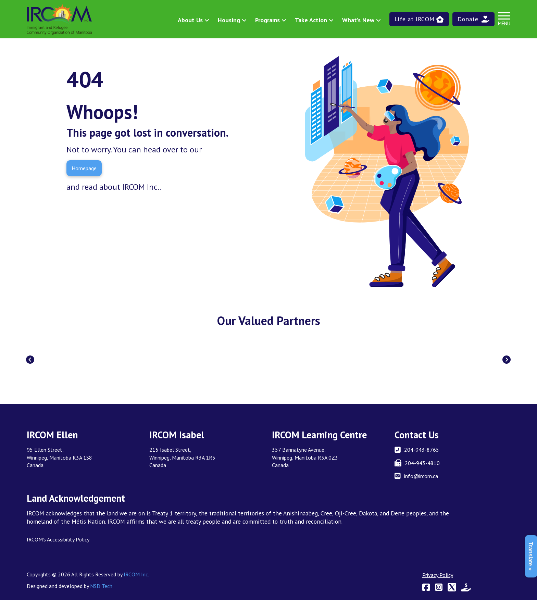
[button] (419, 19)
